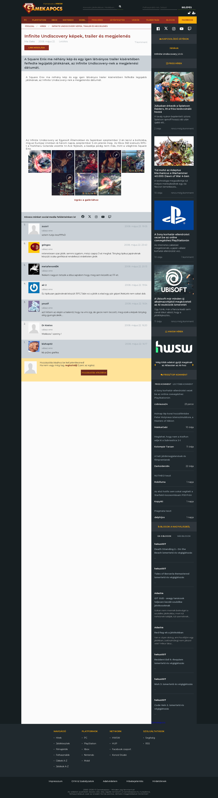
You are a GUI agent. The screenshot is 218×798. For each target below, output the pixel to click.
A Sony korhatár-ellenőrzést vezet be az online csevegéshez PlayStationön (171, 237)
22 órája (190, 466)
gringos (46, 245)
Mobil (82, 20)
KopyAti (158, 501)
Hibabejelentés (134, 781)
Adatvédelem (110, 781)
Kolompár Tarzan (164, 446)
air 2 (44, 285)
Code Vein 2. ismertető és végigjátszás (169, 707)
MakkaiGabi (161, 427)
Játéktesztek (117, 20)
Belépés (187, 7)
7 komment (141, 42)
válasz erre (47, 230)
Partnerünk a (53, 4)
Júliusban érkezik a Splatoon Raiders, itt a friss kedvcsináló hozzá (173, 108)
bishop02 (47, 344)
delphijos (159, 517)
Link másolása (36, 47)
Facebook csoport (121, 749)
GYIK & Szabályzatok (83, 781)
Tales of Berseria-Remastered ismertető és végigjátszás (171, 575)
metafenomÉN (50, 266)
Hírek (43, 26)
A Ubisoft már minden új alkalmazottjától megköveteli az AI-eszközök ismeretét (172, 301)
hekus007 (160, 544)
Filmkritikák (152, 20)
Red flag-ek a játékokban (168, 632)
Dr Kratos (47, 325)
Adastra (158, 593)
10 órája (190, 427)
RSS (147, 743)
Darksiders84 (161, 466)
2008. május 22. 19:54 (136, 285)
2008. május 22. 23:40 (135, 245)
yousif (45, 303)
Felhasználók (63, 755)
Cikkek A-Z (61, 760)
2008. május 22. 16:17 (136, 344)
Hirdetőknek (159, 781)
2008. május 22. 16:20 (136, 325)
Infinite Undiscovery (168, 54)
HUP (114, 743)
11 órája (190, 446)
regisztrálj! (71, 365)
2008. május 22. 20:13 (136, 266)
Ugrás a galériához (86, 199)
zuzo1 (45, 226)
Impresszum (55, 781)
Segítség (150, 737)
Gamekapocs (158, 722)
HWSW (116, 737)
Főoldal (29, 26)
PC (25, 20)
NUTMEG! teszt (162, 475)
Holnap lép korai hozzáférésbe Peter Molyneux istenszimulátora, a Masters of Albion (173, 417)
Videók (135, 20)
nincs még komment (182, 128)
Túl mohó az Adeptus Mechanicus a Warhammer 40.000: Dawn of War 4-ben (171, 173)
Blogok (170, 20)
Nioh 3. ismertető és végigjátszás (173, 684)
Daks (32, 41)
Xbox (54, 20)
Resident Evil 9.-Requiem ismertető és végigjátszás (169, 661)
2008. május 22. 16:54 (136, 303)
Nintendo (68, 20)
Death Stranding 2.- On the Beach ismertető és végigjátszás (173, 551)
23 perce (189, 404)
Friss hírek (97, 20)
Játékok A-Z (62, 766)
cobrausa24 (161, 404)
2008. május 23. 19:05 (136, 226)
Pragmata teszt (162, 511)
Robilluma (160, 482)
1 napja (190, 482)
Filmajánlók (62, 749)
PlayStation (39, 20)
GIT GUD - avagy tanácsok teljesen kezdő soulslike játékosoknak (169, 602)
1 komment (187, 257)
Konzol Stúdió (119, 755)
